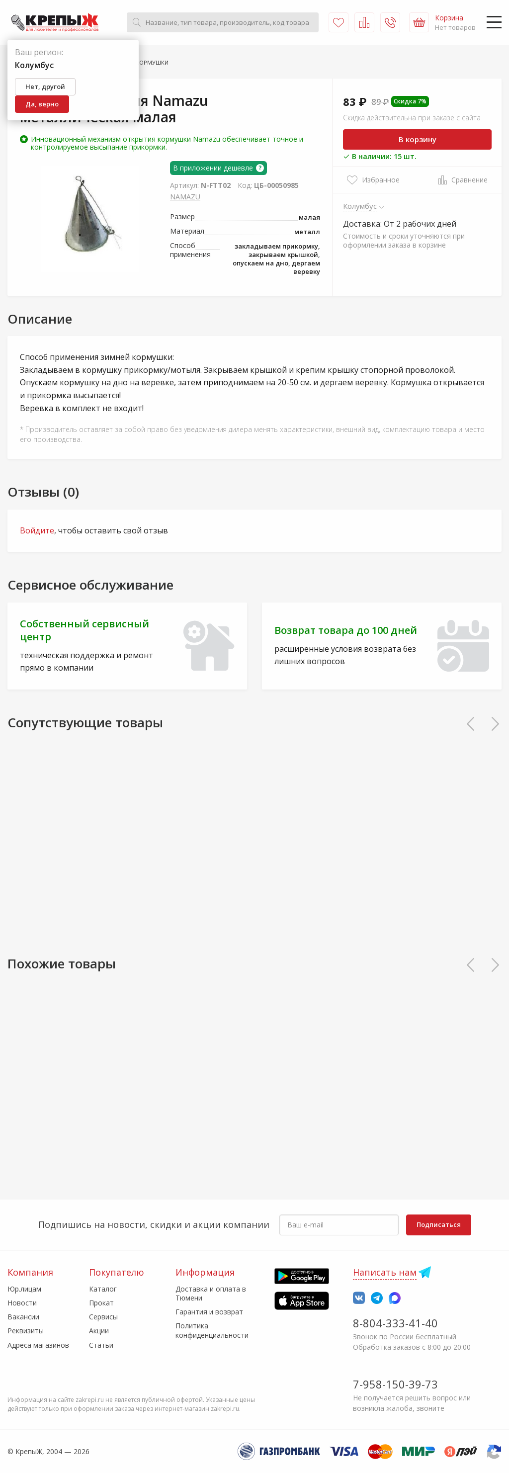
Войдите (37, 530)
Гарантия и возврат (209, 1311)
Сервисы (103, 1316)
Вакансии (23, 1316)
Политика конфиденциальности (212, 1330)
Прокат (101, 1302)
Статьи (101, 1345)
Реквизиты (25, 1330)
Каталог (103, 1289)
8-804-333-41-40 (395, 1322)
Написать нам (385, 1272)
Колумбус (360, 206)
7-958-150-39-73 (395, 1384)
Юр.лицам (24, 1289)
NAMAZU (185, 196)
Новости (22, 1302)
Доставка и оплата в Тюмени (210, 1293)
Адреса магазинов (38, 1345)
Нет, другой (45, 86)
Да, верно (42, 103)
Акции (99, 1330)
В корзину (417, 139)
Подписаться (439, 1224)
